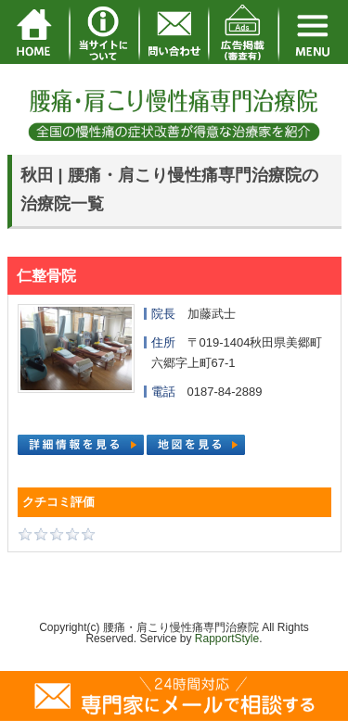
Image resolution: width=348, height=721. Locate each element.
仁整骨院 (46, 276)
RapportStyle (227, 638)
